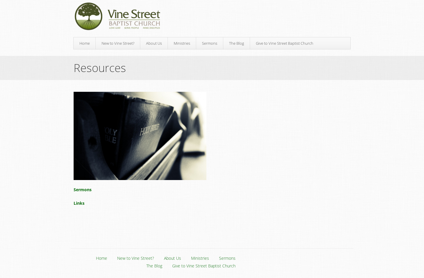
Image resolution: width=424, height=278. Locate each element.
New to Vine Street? (118, 43)
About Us (154, 43)
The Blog (236, 43)
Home (85, 43)
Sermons (209, 43)
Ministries (182, 43)
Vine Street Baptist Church (117, 16)
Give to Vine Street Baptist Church (284, 43)
